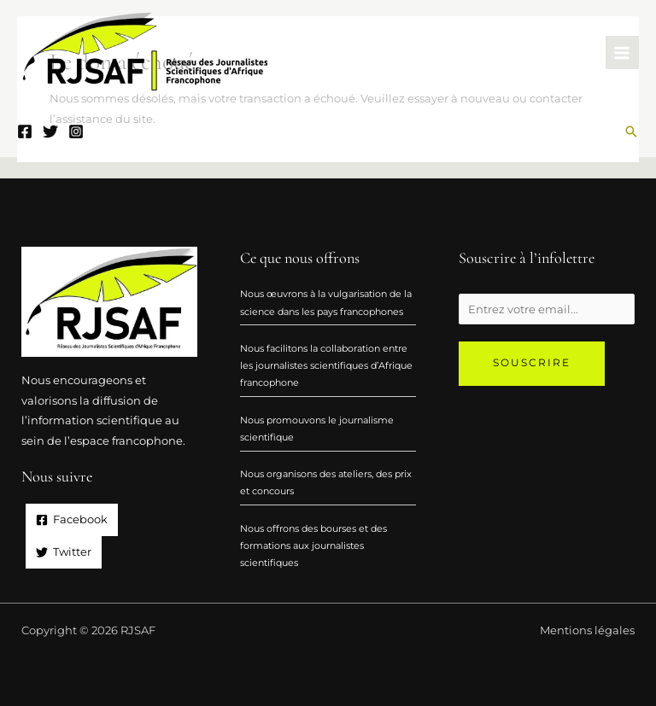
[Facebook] (24, 131)
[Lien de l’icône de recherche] (631, 131)
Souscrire (532, 363)
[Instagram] (76, 131)
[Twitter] (50, 131)
